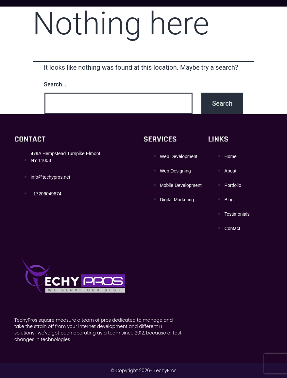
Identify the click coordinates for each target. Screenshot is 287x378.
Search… (55, 84)
